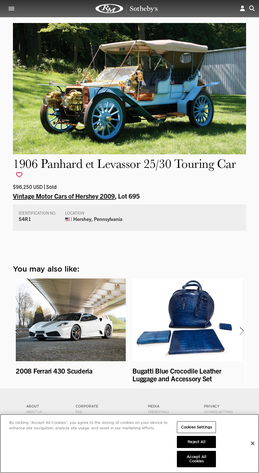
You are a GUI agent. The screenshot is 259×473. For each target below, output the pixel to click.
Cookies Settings (218, 412)
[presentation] (17, 330)
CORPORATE (87, 406)
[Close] (252, 443)
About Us (34, 412)
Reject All (196, 442)
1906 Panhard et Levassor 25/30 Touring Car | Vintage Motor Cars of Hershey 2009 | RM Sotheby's (127, 8)
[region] (129, 443)
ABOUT (32, 406)
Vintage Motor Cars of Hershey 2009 (64, 196)
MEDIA (153, 406)
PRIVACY (212, 406)
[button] (242, 8)
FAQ (79, 412)
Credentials (158, 412)
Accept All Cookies (196, 459)
